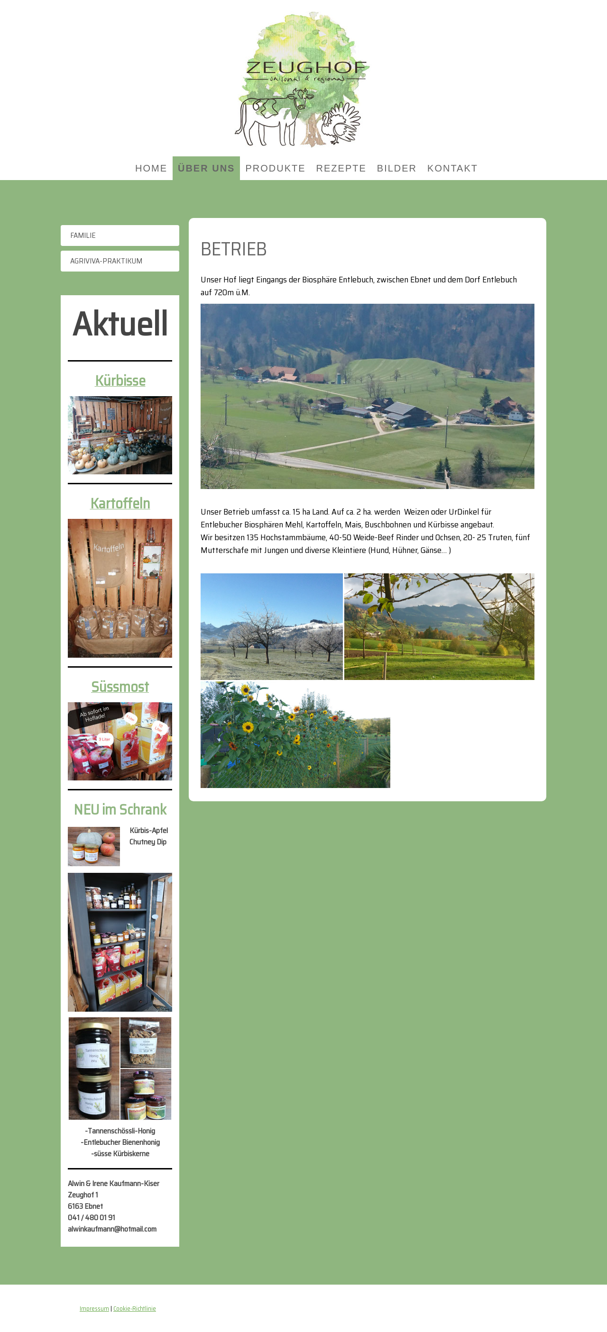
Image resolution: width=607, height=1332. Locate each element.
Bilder (397, 168)
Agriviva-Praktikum (106, 261)
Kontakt (452, 168)
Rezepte (341, 168)
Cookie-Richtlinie (134, 1309)
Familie (83, 235)
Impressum (94, 1309)
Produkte (275, 168)
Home (151, 168)
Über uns (206, 168)
